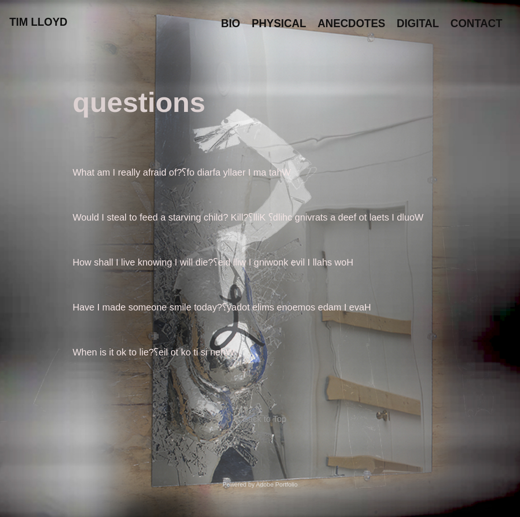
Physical (279, 23)
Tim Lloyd (38, 22)
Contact (477, 23)
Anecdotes (351, 23)
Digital (418, 23)
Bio (230, 23)
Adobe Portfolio (276, 484)
